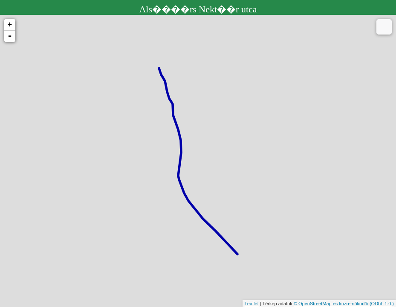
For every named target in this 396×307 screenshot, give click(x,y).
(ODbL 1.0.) (382, 303)
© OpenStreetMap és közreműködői (332, 303)
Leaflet (252, 303)
